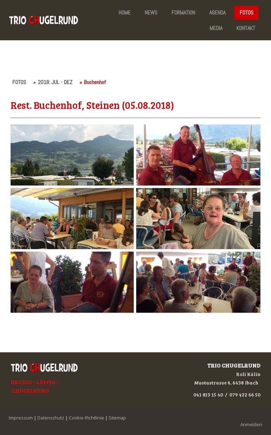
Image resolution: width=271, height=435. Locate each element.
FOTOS (246, 12)
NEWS (151, 12)
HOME (125, 12)
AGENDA (217, 12)
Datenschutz (50, 418)
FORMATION (183, 12)
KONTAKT (245, 28)
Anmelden (251, 424)
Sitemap (117, 418)
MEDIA (216, 28)
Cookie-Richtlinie (86, 418)
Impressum (21, 418)
